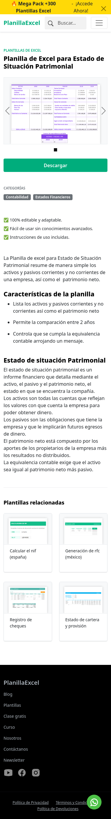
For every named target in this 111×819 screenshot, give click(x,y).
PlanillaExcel (22, 23)
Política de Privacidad (30, 802)
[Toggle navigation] (99, 23)
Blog (8, 694)
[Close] (103, 8)
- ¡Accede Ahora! (47, 7)
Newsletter (14, 760)
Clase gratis (15, 716)
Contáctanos (16, 749)
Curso (9, 727)
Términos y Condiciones (76, 802)
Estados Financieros (52, 197)
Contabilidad (17, 197)
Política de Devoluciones (57, 808)
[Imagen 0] (55, 149)
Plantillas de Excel (22, 50)
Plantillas (12, 705)
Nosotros (12, 738)
